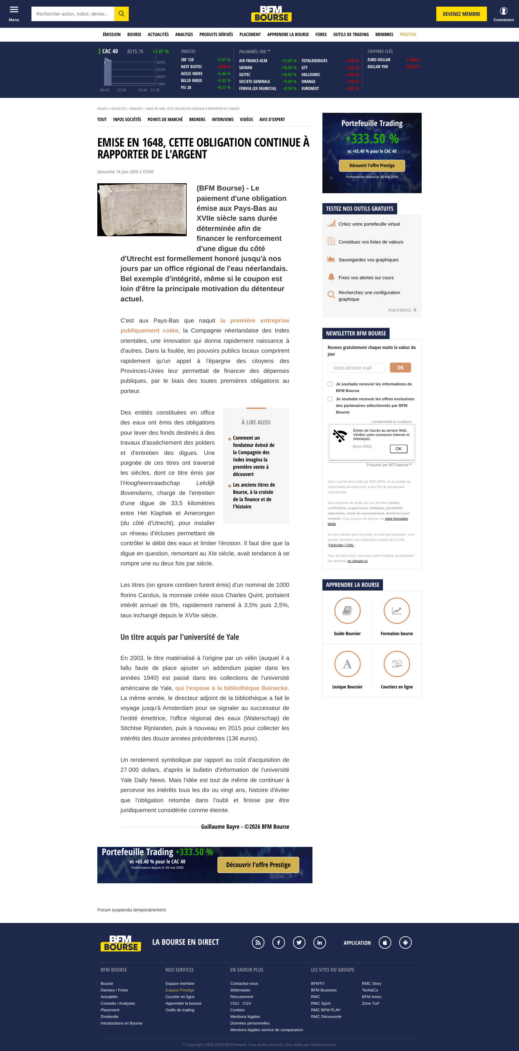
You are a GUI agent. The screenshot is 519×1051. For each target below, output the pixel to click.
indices (188, 51)
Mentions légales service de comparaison (266, 1030)
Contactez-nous (244, 983)
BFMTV (318, 983)
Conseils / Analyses (118, 1003)
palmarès (248, 52)
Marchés (136, 109)
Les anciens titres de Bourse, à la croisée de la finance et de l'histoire (254, 495)
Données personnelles (250, 1023)
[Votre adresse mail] (356, 368)
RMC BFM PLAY (326, 1010)
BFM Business (324, 990)
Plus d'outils (403, 310)
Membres (384, 34)
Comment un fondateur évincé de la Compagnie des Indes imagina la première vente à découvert (253, 456)
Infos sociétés (127, 119)
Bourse (134, 34)
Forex (321, 34)
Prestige (408, 34)
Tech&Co (370, 990)
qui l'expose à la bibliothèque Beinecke (231, 688)
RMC (315, 996)
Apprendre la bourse (288, 34)
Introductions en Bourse (122, 1023)
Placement (250, 34)
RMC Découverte (326, 1016)
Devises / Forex (114, 990)
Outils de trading (351, 34)
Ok (400, 367)
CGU (234, 1003)
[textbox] (72, 14)
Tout (102, 119)
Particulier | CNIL (341, 545)
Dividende (109, 1016)
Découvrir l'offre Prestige (372, 165)
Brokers (197, 119)
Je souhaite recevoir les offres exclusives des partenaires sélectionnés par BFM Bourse (371, 406)
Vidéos (246, 119)
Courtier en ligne (180, 996)
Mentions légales (245, 1016)
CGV (247, 1003)
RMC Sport (321, 1003)
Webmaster (240, 990)
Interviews (223, 119)
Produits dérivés (216, 34)
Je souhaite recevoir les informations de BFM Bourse (370, 387)
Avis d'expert (272, 119)
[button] (121, 14)
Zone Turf (370, 1003)
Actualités (158, 34)
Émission (112, 34)
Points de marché (165, 119)
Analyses (184, 34)
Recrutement (241, 996)
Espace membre (179, 983)
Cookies (237, 1010)
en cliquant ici (358, 561)
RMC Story (372, 983)
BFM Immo (372, 996)
